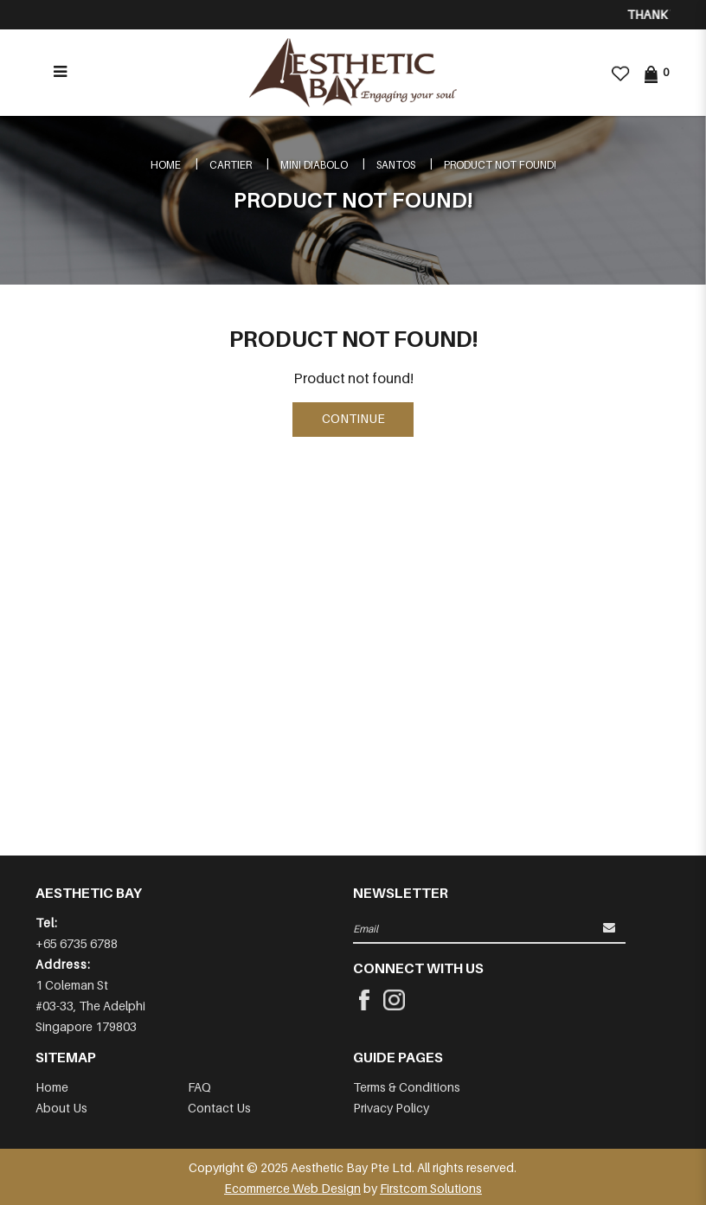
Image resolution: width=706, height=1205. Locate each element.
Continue (353, 418)
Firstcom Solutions (431, 1188)
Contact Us (219, 1107)
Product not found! (500, 164)
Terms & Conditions (406, 1087)
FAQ (199, 1087)
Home (166, 164)
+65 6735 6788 (76, 943)
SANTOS (395, 164)
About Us (61, 1107)
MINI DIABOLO (314, 164)
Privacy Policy (391, 1107)
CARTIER (230, 164)
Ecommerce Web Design (292, 1188)
